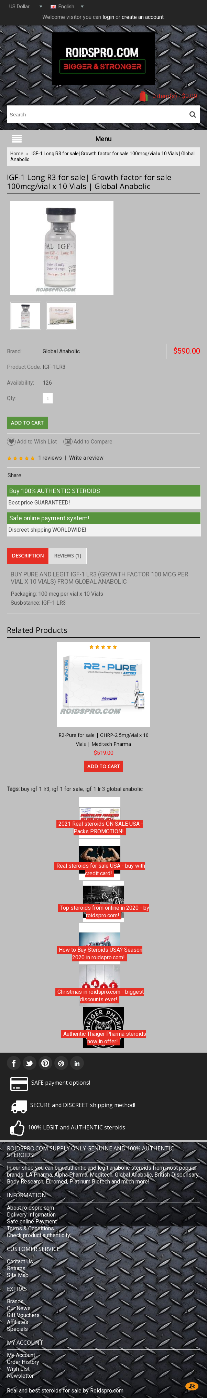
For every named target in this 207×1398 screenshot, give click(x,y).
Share (14, 475)
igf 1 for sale (67, 789)
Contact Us (20, 1261)
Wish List (18, 1369)
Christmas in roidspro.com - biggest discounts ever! (100, 996)
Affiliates (17, 1322)
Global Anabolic (61, 351)
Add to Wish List (32, 442)
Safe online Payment (32, 1221)
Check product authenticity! (39, 1235)
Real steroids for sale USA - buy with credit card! (100, 870)
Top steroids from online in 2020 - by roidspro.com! (104, 912)
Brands (15, 1301)
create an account (143, 17)
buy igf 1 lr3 (35, 789)
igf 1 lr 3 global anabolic (114, 789)
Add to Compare (87, 442)
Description (28, 555)
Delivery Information (31, 1214)
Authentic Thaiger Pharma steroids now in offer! (104, 1038)
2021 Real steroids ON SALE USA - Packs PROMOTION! (100, 828)
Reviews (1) (67, 555)
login (108, 17)
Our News (19, 1308)
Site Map (18, 1275)
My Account (21, 1355)
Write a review (86, 458)
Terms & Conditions (30, 1228)
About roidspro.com (30, 1207)
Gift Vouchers (23, 1315)
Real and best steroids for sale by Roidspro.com (65, 1390)
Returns (16, 1268)
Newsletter (20, 1376)
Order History (23, 1362)
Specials (17, 1329)
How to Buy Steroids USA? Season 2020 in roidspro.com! (100, 954)
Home (16, 153)
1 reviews (50, 458)
